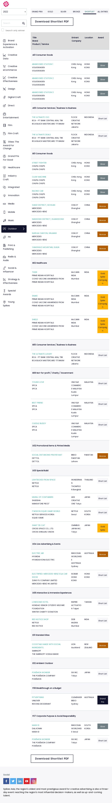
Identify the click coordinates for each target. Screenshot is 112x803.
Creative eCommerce (10, 68)
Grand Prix (37, 11)
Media (11, 203)
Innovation (13, 195)
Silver (63, 11)
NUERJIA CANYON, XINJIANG (44, 233)
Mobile (11, 212)
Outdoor (12, 228)
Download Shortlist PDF (52, 21)
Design (11, 89)
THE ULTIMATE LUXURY (42, 354)
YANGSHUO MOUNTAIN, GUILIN (45, 247)
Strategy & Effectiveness (11, 281)
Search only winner (15, 30)
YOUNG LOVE (38, 382)
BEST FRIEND (37, 402)
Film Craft (13, 133)
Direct (11, 105)
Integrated (13, 187)
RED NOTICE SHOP (40, 619)
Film (10, 125)
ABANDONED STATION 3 (43, 92)
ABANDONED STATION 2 (43, 78)
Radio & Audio (9, 258)
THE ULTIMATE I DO (40, 117)
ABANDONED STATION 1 (42, 64)
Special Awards (9, 292)
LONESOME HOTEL (40, 602)
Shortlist (90, 11)
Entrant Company (76, 39)
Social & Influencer (9, 269)
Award (101, 37)
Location (89, 37)
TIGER (34, 272)
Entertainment (11, 117)
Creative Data (10, 56)
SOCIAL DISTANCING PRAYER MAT (47, 454)
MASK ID (35, 725)
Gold (50, 11)
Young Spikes (8, 303)
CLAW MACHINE (39, 176)
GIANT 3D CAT (38, 525)
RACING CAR (37, 191)
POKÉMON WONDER (41, 672)
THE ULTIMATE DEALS (41, 134)
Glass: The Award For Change (11, 145)
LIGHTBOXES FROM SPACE (43, 479)
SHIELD (35, 319)
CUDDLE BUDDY (39, 423)
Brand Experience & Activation (10, 44)
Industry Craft (10, 177)
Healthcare (14, 167)
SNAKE (35, 295)
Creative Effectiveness (10, 79)
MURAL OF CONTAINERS (42, 497)
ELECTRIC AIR (38, 553)
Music (11, 220)
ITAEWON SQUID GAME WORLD (46, 511)
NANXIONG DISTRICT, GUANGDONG (48, 219)
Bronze (76, 11)
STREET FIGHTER (39, 162)
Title (34, 37)
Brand (35, 41)
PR (9, 237)
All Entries (103, 11)
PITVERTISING (38, 697)
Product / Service (40, 44)
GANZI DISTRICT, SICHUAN (43, 205)
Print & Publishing (9, 247)
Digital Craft (14, 97)
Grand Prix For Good (11, 158)
